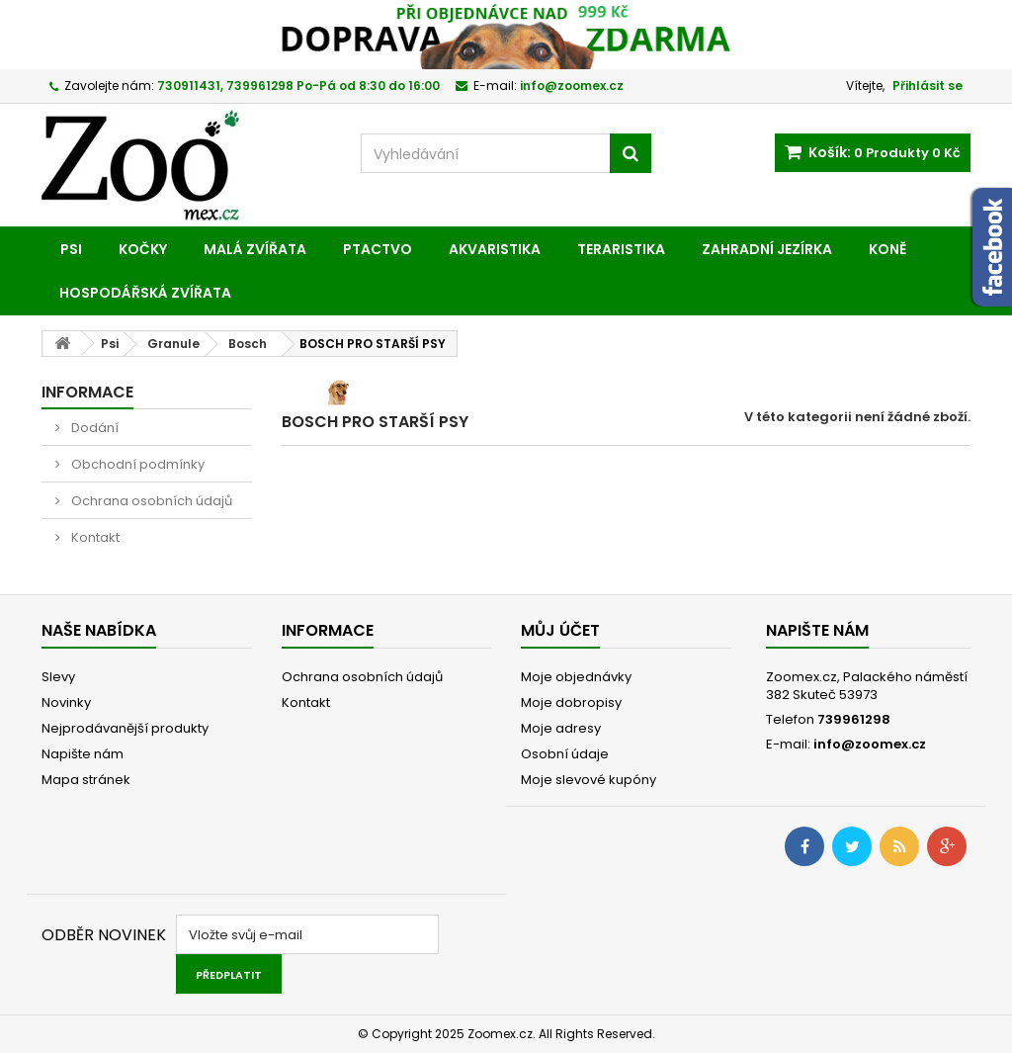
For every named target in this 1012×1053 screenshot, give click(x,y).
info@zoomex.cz (869, 744)
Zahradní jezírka (767, 249)
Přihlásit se (927, 85)
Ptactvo (377, 249)
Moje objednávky (576, 676)
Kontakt (94, 537)
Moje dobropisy (571, 702)
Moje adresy (561, 728)
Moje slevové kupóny (588, 779)
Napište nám (83, 754)
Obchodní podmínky (136, 464)
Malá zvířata (255, 249)
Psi (71, 249)
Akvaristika (495, 249)
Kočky (143, 249)
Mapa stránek (86, 779)
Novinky (66, 702)
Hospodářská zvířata (145, 293)
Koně (887, 249)
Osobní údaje (565, 754)
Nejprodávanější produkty (125, 728)
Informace (87, 392)
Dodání (93, 427)
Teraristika (621, 249)
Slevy (58, 676)
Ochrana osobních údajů (150, 500)
